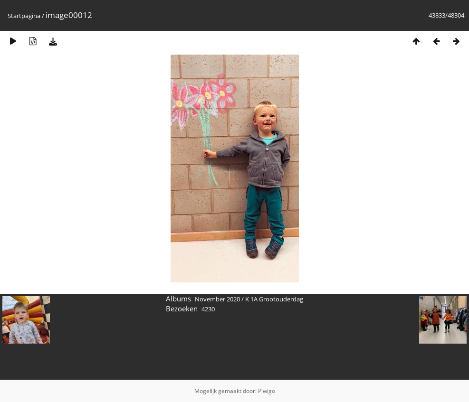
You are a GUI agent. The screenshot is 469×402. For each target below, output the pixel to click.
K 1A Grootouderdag (274, 299)
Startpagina (24, 15)
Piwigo (266, 391)
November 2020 (217, 299)
